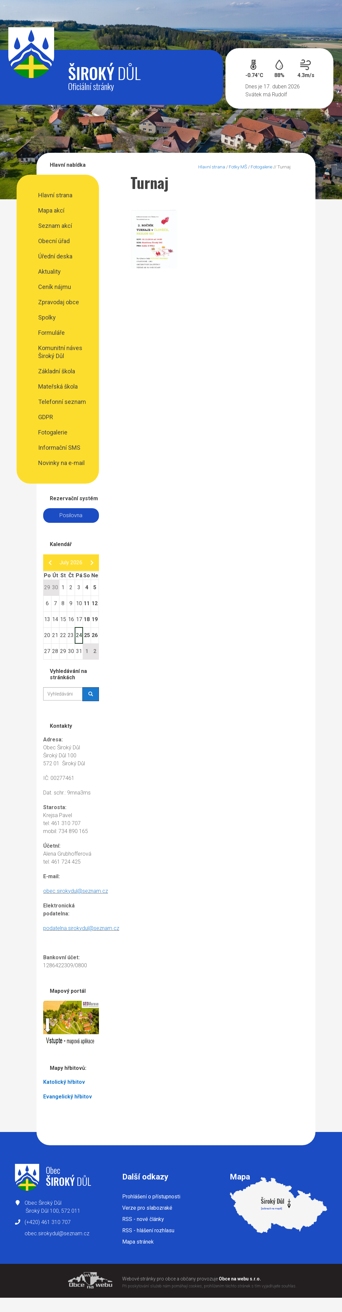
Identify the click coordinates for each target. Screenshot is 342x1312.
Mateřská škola (58, 386)
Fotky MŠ (238, 166)
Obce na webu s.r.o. (240, 1278)
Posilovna (70, 515)
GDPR (45, 417)
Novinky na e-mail (61, 462)
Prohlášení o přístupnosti (151, 1196)
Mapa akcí (51, 210)
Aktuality (49, 271)
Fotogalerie (52, 432)
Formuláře (51, 332)
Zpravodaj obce (58, 302)
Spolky (47, 317)
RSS (143, 1219)
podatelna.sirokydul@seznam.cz (81, 928)
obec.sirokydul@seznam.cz (75, 891)
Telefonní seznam (62, 401)
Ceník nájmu (54, 286)
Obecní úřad (54, 240)
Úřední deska (55, 256)
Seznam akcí (55, 225)
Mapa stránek (138, 1242)
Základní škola (56, 371)
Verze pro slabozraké (147, 1208)
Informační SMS (59, 447)
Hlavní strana (55, 195)
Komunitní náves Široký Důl (60, 351)
